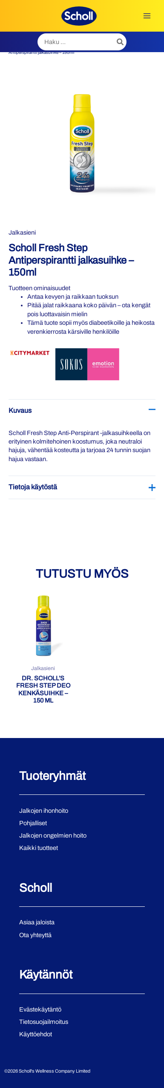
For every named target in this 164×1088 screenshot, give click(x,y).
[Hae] (120, 42)
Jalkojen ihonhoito (43, 810)
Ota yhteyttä (35, 935)
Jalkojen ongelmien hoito (52, 835)
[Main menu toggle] (146, 15)
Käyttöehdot (35, 1034)
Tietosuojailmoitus (43, 1021)
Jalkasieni (22, 232)
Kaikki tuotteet (38, 847)
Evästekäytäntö (40, 1009)
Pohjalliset (33, 823)
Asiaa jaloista (37, 922)
